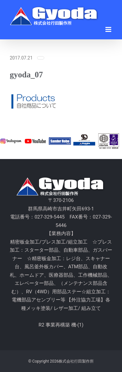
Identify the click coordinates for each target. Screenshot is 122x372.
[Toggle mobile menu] (108, 29)
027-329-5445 (49, 217)
